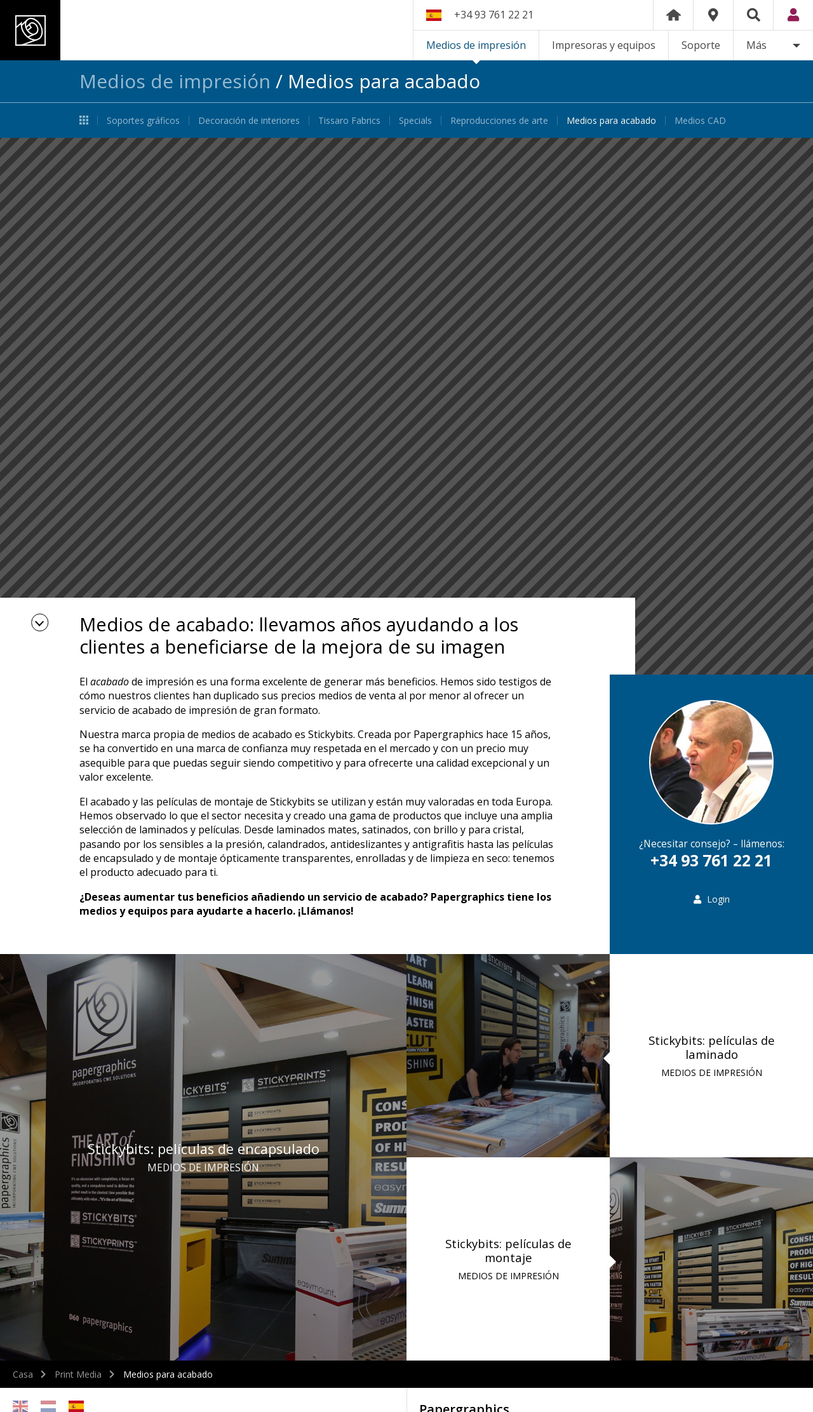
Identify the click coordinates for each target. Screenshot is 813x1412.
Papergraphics (119, 30)
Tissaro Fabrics (349, 120)
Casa (23, 1374)
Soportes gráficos (143, 120)
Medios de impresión (476, 45)
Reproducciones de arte (499, 120)
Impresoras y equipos (603, 45)
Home (673, 15)
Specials (415, 120)
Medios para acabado (611, 120)
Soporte (701, 45)
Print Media (78, 1374)
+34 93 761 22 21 (494, 15)
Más (756, 45)
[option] (406, 406)
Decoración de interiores (249, 120)
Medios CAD (700, 120)
